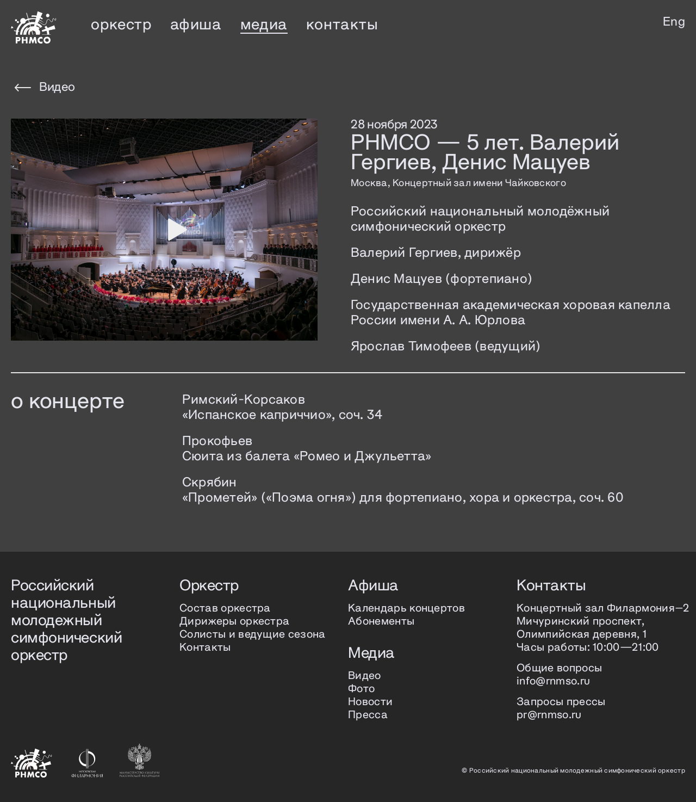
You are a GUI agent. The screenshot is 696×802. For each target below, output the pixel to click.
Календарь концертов (406, 608)
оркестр (121, 25)
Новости (370, 702)
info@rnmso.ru (553, 681)
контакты (342, 25)
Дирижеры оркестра (234, 621)
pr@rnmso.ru (549, 715)
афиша (196, 25)
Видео (44, 87)
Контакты (205, 647)
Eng (674, 22)
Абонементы (381, 621)
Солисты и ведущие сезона (252, 634)
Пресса (368, 715)
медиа (264, 25)
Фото (361, 689)
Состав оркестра (225, 608)
